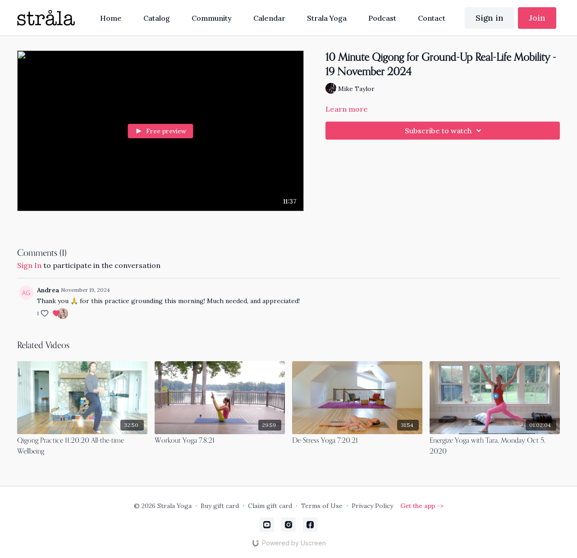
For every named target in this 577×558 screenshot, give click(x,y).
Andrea (48, 290)
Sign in (490, 18)
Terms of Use (322, 506)
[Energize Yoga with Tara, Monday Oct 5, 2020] (495, 446)
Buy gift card (220, 506)
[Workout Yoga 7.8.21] (220, 441)
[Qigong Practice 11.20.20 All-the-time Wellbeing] (82, 446)
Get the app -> (422, 506)
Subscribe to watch (444, 130)
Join (537, 18)
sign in (29, 265)
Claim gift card (270, 506)
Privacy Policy (372, 506)
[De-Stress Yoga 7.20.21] (357, 441)
